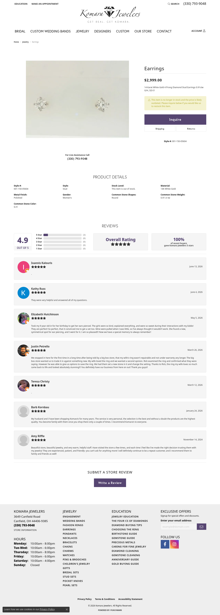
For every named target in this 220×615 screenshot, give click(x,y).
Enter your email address (176, 520)
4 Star (39, 238)
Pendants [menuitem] (70, 533)
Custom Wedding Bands (50, 31)
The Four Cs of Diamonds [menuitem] (130, 520)
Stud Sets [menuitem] (69, 576)
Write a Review (110, 483)
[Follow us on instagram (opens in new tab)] (174, 544)
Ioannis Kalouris (41, 263)
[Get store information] (25, 530)
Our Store (143, 31)
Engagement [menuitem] (72, 516)
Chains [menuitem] (68, 546)
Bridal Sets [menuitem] (71, 572)
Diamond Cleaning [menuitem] (125, 550)
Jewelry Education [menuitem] (125, 516)
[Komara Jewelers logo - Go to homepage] (110, 15)
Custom (122, 31)
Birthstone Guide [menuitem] (124, 533)
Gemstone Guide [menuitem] (123, 538)
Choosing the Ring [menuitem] (125, 529)
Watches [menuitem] (69, 555)
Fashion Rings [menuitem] (73, 525)
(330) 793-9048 (77, 158)
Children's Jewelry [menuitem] (76, 563)
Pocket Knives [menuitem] (73, 581)
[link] (45, 4)
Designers (102, 31)
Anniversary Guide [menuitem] (125, 559)
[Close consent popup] (67, 609)
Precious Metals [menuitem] (123, 542)
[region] (77, 99)
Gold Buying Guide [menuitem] (125, 563)
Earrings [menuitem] (69, 529)
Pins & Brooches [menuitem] (75, 559)
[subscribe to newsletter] (201, 526)
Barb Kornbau (40, 407)
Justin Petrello (40, 346)
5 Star (39, 234)
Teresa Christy (40, 381)
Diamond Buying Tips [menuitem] (127, 525)
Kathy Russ (38, 288)
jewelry (25, 42)
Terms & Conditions (105, 599)
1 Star (39, 248)
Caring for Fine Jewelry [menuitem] (129, 546)
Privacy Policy (85, 599)
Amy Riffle (38, 436)
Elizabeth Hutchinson (45, 314)
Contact (164, 31)
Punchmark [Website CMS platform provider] (116, 610)
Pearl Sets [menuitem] (70, 585)
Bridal (20, 31)
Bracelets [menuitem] (70, 542)
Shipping (159, 128)
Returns (191, 128)
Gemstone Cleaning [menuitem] (126, 555)
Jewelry (82, 31)
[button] (20, 4)
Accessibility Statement (130, 599)
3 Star (39, 241)
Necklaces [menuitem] (70, 538)
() (84, 234)
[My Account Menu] (198, 31)
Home (16, 42)
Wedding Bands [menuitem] (74, 520)
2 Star (39, 245)
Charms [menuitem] (68, 550)
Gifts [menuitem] (66, 568)
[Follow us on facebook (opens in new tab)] (165, 544)
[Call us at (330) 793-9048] (24, 525)
